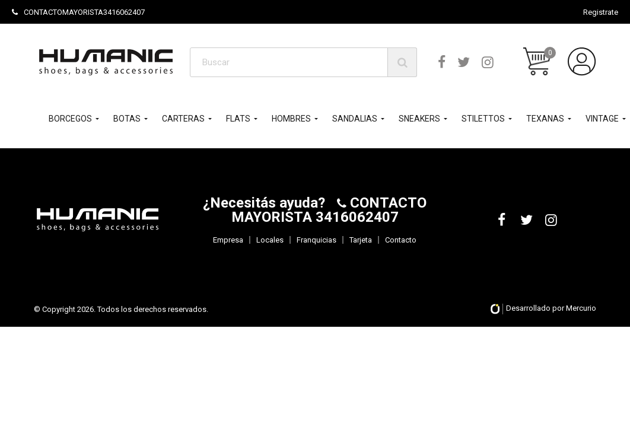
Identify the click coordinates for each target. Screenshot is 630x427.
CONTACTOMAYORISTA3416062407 (78, 12)
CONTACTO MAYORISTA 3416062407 (329, 210)
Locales (270, 239)
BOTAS (127, 118)
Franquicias (316, 239)
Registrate (600, 12)
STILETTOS (483, 118)
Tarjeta (360, 239)
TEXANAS (545, 118)
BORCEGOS (70, 118)
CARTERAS (183, 118)
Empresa (228, 239)
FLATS (238, 118)
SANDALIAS (354, 118)
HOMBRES (291, 118)
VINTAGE (602, 118)
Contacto (400, 239)
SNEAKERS (419, 118)
